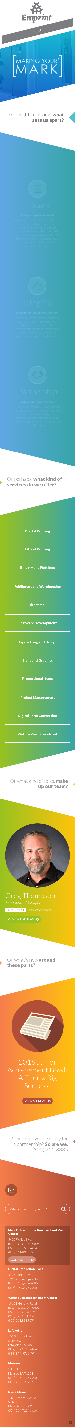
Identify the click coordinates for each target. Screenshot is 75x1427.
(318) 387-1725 (18, 1377)
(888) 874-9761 (18, 1353)
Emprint (37, 12)
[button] (11, 1190)
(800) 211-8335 (18, 1252)
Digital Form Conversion (37, 716)
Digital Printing (37, 531)
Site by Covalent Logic (60, 1423)
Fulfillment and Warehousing (37, 586)
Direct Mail (37, 605)
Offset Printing (37, 549)
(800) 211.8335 (18, 1320)
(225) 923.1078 (18, 1316)
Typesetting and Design (37, 642)
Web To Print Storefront (37, 734)
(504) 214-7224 (18, 1410)
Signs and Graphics (37, 660)
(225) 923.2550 (18, 1312)
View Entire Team (21, 919)
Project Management (37, 697)
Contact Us (20, 1259)
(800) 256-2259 (18, 1382)
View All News (35, 1101)
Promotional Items (37, 678)
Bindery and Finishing (37, 567)
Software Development (37, 623)
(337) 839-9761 (18, 1349)
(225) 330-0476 (18, 1287)
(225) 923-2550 (18, 1248)
